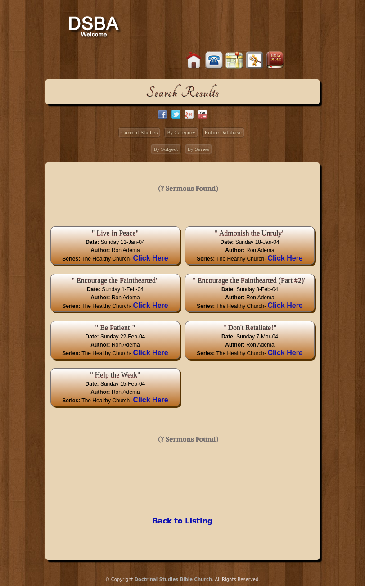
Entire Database (223, 132)
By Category (181, 132)
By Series (198, 149)
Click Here (150, 258)
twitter (176, 114)
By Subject (165, 149)
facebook (162, 114)
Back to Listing (182, 521)
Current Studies (139, 132)
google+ (189, 114)
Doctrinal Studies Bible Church (173, 579)
